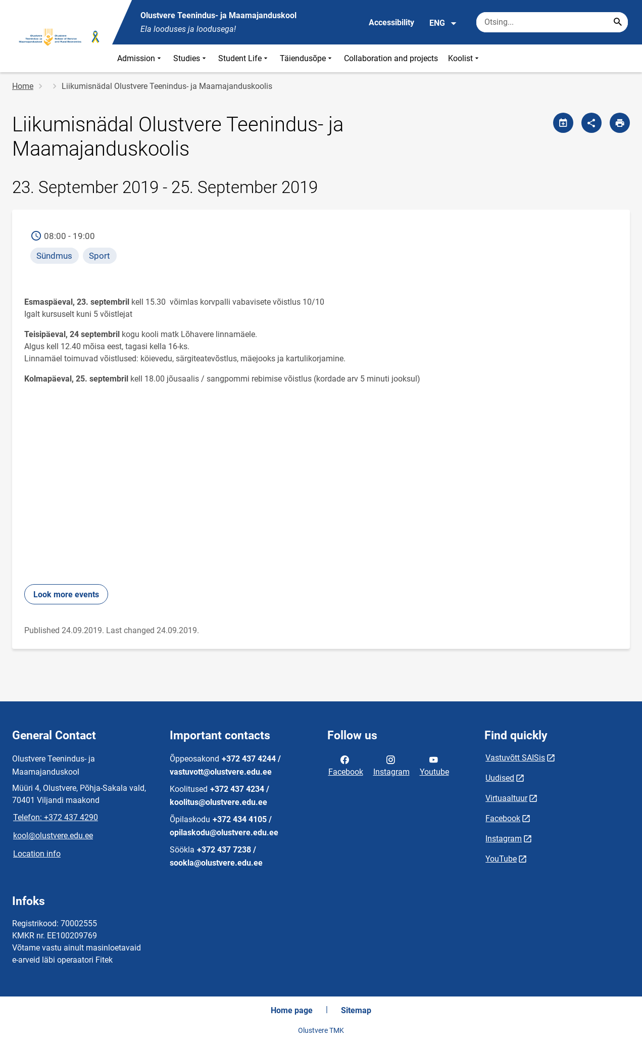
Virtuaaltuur (506, 798)
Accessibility (391, 22)
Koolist (464, 58)
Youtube (434, 765)
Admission (140, 58)
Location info (37, 854)
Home (22, 86)
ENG (443, 23)
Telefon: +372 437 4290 (55, 817)
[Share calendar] (563, 123)
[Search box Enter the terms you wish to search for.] (552, 22)
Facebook (345, 765)
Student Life (244, 58)
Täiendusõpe (307, 58)
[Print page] (620, 123)
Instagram (391, 765)
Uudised (499, 778)
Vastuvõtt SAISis (515, 758)
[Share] (591, 123)
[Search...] (617, 22)
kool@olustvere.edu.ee (53, 835)
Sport (99, 256)
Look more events (66, 594)
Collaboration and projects (391, 58)
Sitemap (356, 1010)
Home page (292, 1010)
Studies (190, 58)
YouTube (501, 859)
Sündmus (54, 256)
